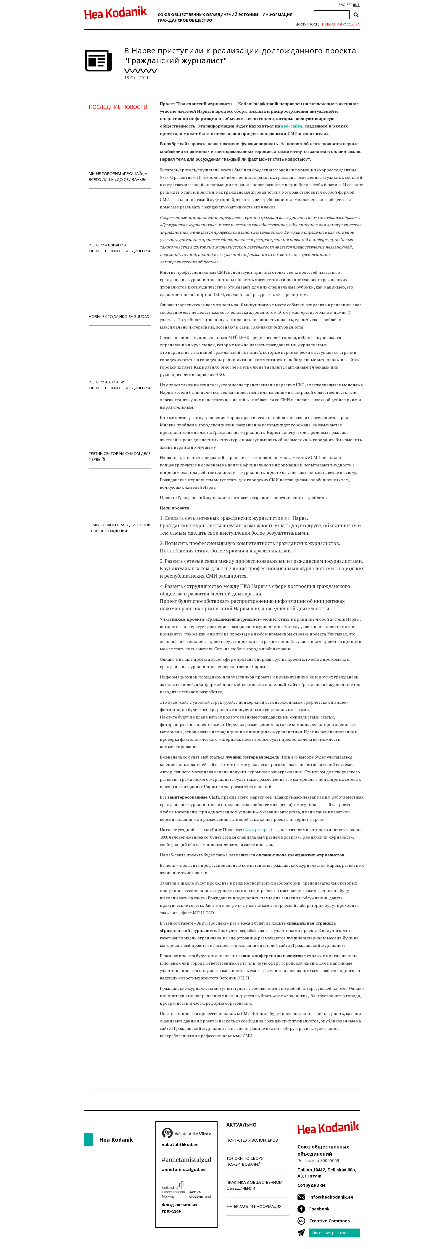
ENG (342, 5)
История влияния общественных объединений (120, 361)
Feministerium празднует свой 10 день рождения (120, 503)
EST (349, 5)
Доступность (307, 24)
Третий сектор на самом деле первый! (120, 432)
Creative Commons (329, 1220)
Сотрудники (311, 1185)
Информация (277, 14)
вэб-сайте (291, 126)
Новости (176, 1059)
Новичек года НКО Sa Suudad (120, 292)
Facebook (319, 1209)
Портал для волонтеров (252, 1140)
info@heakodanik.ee (331, 1197)
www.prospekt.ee (261, 829)
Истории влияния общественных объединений (120, 224)
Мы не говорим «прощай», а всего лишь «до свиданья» (120, 152)
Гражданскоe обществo (185, 20)
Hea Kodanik (116, 1139)
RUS (356, 5)
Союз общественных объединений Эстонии (208, 14)
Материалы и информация (253, 1206)
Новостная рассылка (341, 24)
